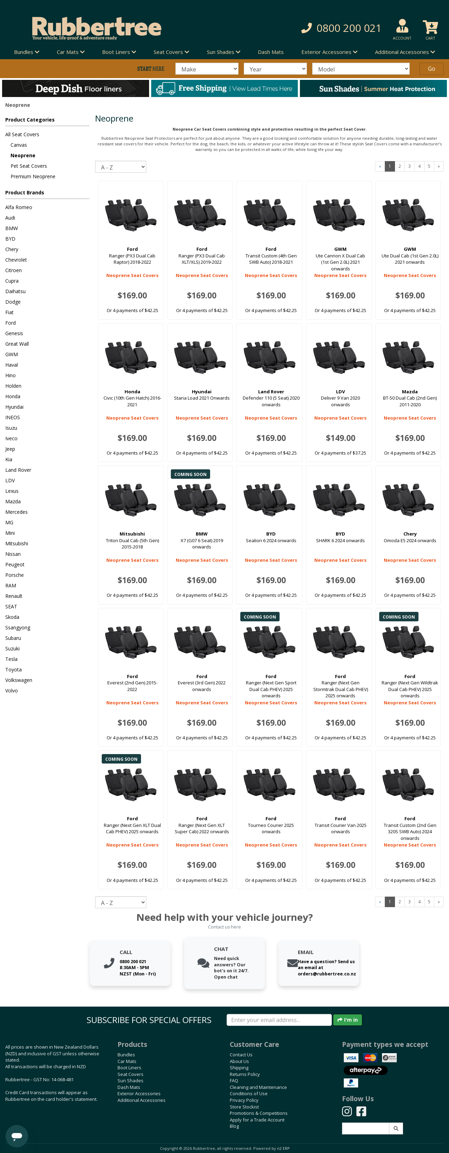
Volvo (11, 690)
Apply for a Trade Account (257, 1120)
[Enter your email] (279, 1020)
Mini (10, 533)
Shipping (239, 1067)
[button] (317, 28)
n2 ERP (283, 1148)
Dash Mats (271, 51)
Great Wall (17, 343)
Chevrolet (16, 259)
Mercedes (16, 512)
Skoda (12, 617)
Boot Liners (129, 1067)
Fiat (9, 312)
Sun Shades (130, 1080)
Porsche (14, 575)
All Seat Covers (22, 134)
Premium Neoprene (33, 176)
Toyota (13, 669)
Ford (10, 322)
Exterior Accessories (139, 1093)
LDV (10, 480)
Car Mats (127, 1061)
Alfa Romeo (18, 207)
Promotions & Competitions (259, 1113)
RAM (10, 585)
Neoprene (23, 155)
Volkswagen (18, 680)
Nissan (13, 554)
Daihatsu (15, 291)
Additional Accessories (142, 1100)
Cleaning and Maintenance (258, 1087)
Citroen (13, 270)
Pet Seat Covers (29, 166)
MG (9, 522)
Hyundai (14, 406)
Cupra (12, 280)
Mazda (13, 501)
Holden (13, 385)
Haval (11, 364)
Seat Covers (130, 1074)
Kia (8, 459)
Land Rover (18, 470)
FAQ (234, 1080)
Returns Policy (245, 1074)
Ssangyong (17, 627)
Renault (13, 596)
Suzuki (12, 648)
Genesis (14, 333)
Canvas (19, 144)
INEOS (12, 417)
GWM (11, 354)
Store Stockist (244, 1107)
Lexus (12, 491)
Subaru (13, 638)
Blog (234, 1126)
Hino (10, 375)
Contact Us (241, 1054)
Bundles (126, 1054)
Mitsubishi (16, 543)
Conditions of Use (249, 1093)
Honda (12, 396)
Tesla (11, 659)
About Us (239, 1061)
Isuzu (11, 427)
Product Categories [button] (30, 119)
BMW (11, 228)
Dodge (13, 301)
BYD (10, 238)
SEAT (11, 606)
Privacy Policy (244, 1100)
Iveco (11, 438)
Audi (10, 217)
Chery (11, 249)
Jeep (10, 449)
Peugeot (15, 564)
